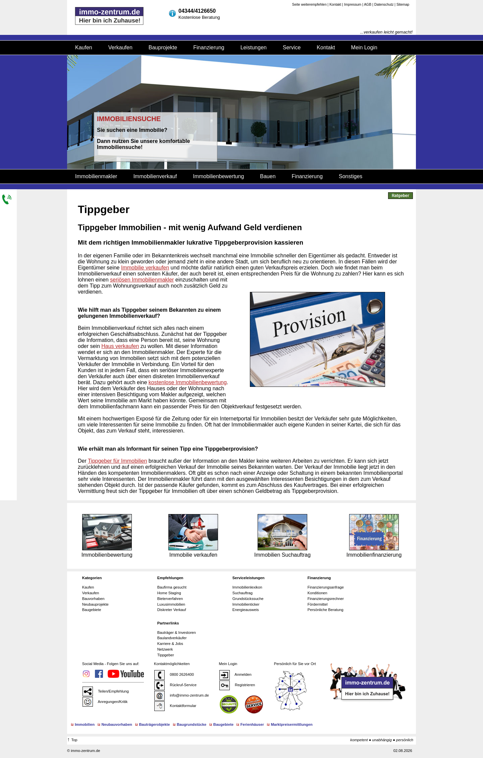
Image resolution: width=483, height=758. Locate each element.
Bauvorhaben (93, 599)
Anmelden (235, 674)
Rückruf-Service (175, 685)
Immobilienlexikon (247, 587)
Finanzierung (208, 47)
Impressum (352, 4)
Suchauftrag (242, 593)
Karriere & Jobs (170, 644)
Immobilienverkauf (155, 176)
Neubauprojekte (95, 604)
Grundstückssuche (248, 599)
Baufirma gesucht (171, 587)
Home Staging (169, 593)
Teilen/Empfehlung (105, 691)
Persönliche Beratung (325, 610)
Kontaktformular (175, 706)
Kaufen (83, 47)
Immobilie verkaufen (193, 536)
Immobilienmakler (96, 176)
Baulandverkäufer (172, 638)
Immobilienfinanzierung (374, 536)
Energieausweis (245, 610)
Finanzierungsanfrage (326, 587)
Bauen (267, 176)
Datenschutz (384, 4)
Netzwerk (165, 649)
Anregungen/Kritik (105, 702)
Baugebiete (91, 610)
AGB (367, 4)
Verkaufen (120, 47)
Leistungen (253, 47)
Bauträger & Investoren (176, 632)
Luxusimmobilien (171, 604)
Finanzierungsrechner (326, 599)
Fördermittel (318, 604)
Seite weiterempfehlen (309, 4)
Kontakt (335, 4)
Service (292, 47)
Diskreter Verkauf (171, 610)
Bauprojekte (163, 47)
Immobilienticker (246, 604)
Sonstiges (350, 176)
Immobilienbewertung (218, 176)
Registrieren (237, 685)
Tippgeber (165, 655)
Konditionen (317, 593)
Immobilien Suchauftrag (282, 536)
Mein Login (364, 47)
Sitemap (402, 4)
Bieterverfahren (170, 599)
